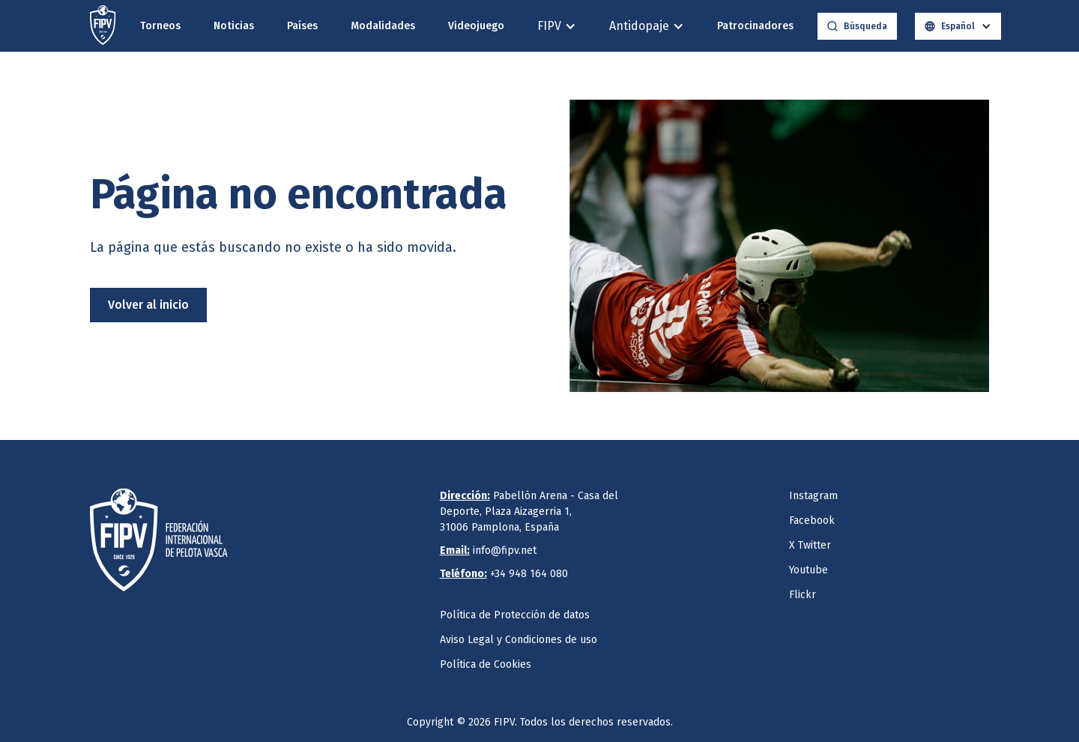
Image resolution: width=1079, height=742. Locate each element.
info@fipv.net (488, 550)
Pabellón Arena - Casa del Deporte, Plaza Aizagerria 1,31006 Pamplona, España (529, 511)
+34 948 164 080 (504, 573)
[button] (556, 26)
